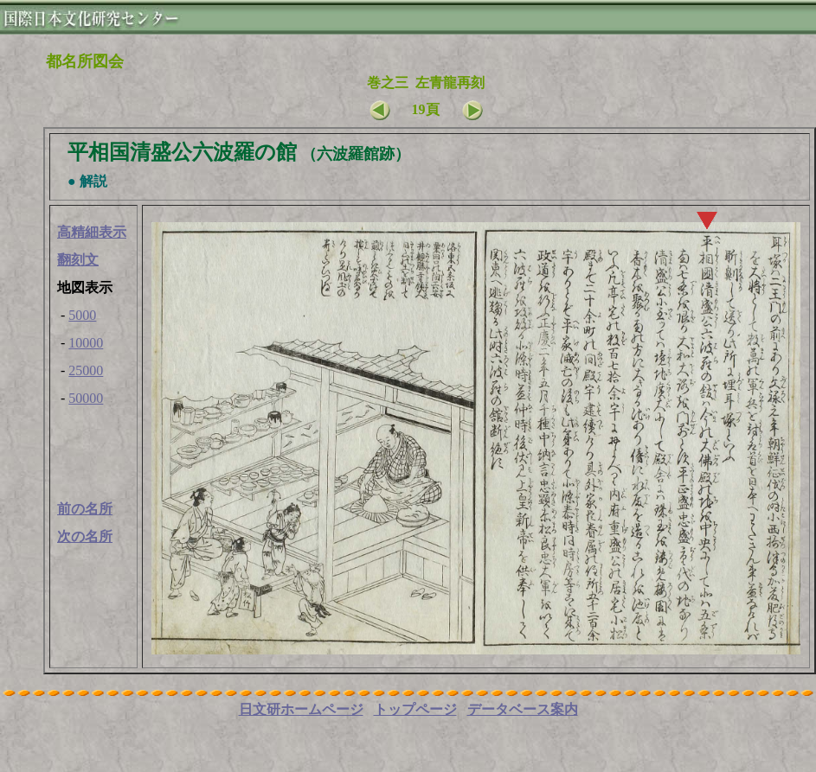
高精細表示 (91, 232)
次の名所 (84, 536)
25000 (85, 370)
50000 (85, 398)
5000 (82, 315)
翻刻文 (78, 259)
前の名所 (84, 508)
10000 (85, 342)
